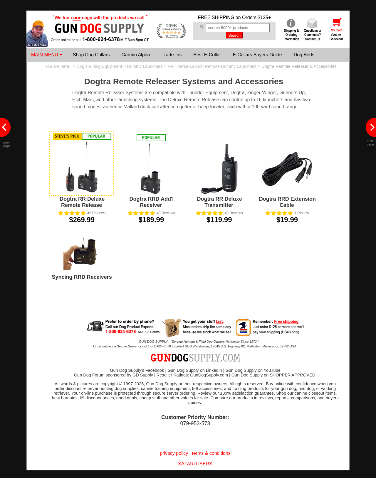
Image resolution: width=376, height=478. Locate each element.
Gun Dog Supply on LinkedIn (194, 370)
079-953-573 (195, 423)
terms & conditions (211, 453)
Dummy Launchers (145, 66)
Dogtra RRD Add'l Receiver (152, 202)
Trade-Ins (172, 54)
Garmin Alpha (135, 54)
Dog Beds (304, 54)
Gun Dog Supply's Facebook (137, 370)
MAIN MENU (46, 54)
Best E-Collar (207, 54)
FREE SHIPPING (216, 17)
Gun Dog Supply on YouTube (252, 370)
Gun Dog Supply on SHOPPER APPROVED (273, 375)
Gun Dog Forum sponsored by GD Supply (113, 375)
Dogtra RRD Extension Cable (287, 202)
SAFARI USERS (195, 463)
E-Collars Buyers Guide (257, 54)
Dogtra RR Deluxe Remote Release (82, 202)
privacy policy (174, 453)
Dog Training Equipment (99, 66)
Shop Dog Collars (91, 54)
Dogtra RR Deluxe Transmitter (219, 202)
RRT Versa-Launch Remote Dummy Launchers (211, 66)
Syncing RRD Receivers (82, 277)
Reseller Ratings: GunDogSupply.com (192, 375)
